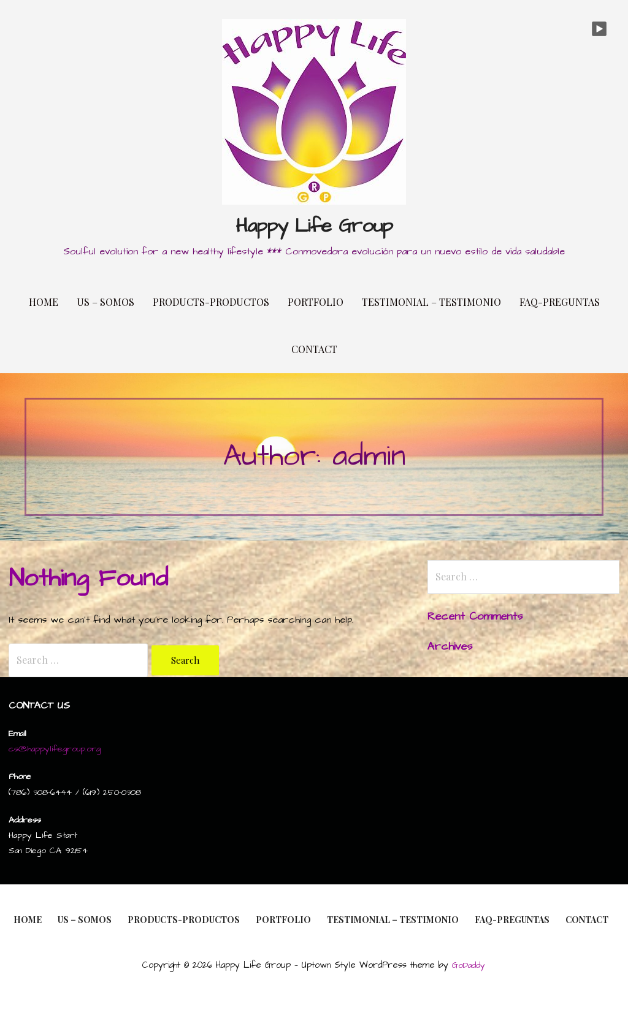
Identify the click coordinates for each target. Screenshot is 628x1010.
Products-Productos (211, 301)
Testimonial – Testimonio (431, 301)
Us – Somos (105, 301)
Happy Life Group (314, 226)
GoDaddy (468, 965)
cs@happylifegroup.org (55, 749)
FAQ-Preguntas (559, 301)
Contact (314, 349)
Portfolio (315, 301)
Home (43, 301)
